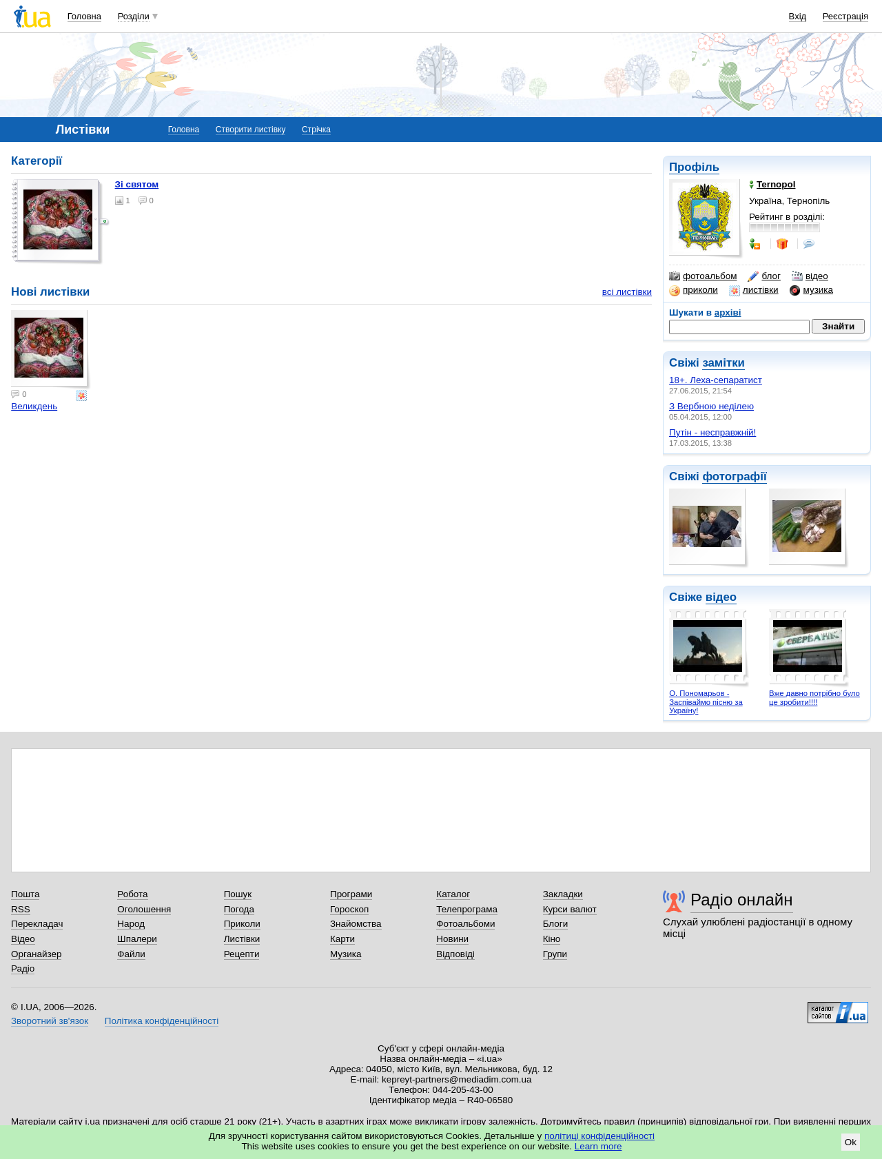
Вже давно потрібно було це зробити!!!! (814, 697)
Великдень (34, 406)
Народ (131, 924)
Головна (84, 16)
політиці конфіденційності (599, 1136)
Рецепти (242, 954)
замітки (723, 362)
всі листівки (627, 292)
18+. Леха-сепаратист (715, 380)
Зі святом (137, 184)
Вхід (798, 16)
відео (810, 276)
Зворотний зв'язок (49, 1021)
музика (811, 290)
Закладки (563, 894)
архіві (728, 312)
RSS (20, 909)
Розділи (134, 16)
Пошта (25, 894)
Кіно (552, 939)
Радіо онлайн (741, 899)
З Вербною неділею (711, 406)
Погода (239, 909)
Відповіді (455, 954)
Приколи (242, 924)
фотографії (734, 476)
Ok (851, 1142)
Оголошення (144, 909)
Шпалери (136, 939)
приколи (693, 290)
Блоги (555, 924)
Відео (23, 939)
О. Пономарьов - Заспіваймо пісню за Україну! (705, 702)
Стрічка (316, 129)
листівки (754, 290)
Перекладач (37, 924)
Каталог (453, 894)
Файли (131, 954)
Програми (351, 894)
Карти (342, 939)
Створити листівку (251, 129)
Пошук (238, 894)
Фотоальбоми (465, 924)
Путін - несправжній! (712, 432)
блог (764, 276)
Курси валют (570, 909)
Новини (452, 939)
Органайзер (36, 954)
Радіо (22, 968)
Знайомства (356, 924)
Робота (132, 894)
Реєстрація (845, 16)
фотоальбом (703, 276)
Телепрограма (467, 909)
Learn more (598, 1146)
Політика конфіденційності (161, 1021)
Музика (345, 954)
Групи (555, 954)
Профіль (694, 167)
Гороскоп (349, 909)
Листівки (242, 939)
